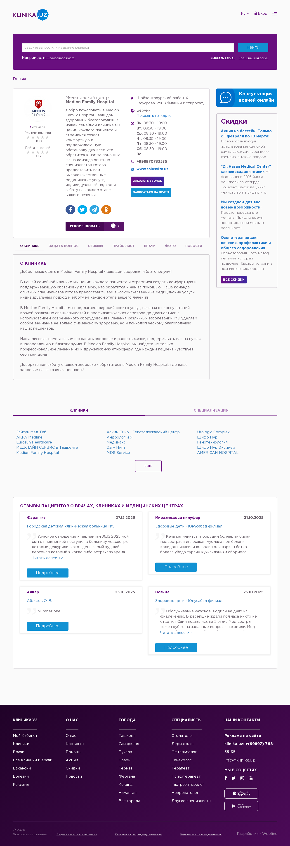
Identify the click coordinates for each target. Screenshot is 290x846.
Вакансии (22, 768)
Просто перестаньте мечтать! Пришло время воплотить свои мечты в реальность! (242, 215)
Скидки (73, 768)
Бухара (125, 752)
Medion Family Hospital (37, 453)
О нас (71, 736)
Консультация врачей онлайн (256, 97)
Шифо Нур (207, 437)
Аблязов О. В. (39, 601)
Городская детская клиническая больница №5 (70, 526)
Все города (129, 801)
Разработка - (257, 834)
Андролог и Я (120, 437)
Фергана (127, 776)
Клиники (79, 410)
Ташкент (127, 736)
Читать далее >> (47, 558)
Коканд (126, 784)
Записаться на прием (151, 192)
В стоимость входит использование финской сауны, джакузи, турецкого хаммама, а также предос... (246, 144)
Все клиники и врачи (32, 760)
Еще (148, 466)
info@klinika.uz (239, 760)
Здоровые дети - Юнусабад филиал (188, 526)
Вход (261, 13)
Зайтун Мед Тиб (31, 432)
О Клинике (29, 246)
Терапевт (181, 768)
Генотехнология (212, 442)
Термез (125, 768)
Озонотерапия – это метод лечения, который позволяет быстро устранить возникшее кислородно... (247, 253)
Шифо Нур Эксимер (216, 447)
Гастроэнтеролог (188, 784)
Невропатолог (185, 793)
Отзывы (95, 246)
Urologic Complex (213, 432)
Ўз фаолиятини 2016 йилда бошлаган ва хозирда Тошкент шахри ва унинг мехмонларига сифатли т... (246, 179)
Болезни (21, 776)
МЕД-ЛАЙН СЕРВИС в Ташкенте (47, 447)
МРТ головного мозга (59, 58)
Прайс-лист (123, 246)
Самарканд (129, 744)
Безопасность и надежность (204, 834)
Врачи (150, 246)
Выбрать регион (223, 58)
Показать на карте (154, 115)
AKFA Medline (29, 437)
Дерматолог (183, 744)
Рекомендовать (85, 226)
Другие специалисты (191, 801)
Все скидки (234, 279)
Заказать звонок (147, 181)
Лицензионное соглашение (77, 834)
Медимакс (116, 442)
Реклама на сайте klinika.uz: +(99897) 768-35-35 (249, 744)
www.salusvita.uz (152, 169)
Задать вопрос (63, 246)
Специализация (211, 410)
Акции (72, 760)
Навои (124, 760)
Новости (193, 246)
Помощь (73, 752)
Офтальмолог (184, 752)
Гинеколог (181, 760)
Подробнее (47, 573)
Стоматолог (182, 736)
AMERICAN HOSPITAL (217, 453)
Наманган (128, 793)
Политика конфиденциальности (140, 834)
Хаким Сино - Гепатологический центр (143, 432)
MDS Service (118, 453)
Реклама (21, 784)
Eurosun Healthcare (34, 442)
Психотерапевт (186, 776)
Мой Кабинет (25, 736)
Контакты (75, 744)
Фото (170, 246)
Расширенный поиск (253, 58)
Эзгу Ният (116, 447)
